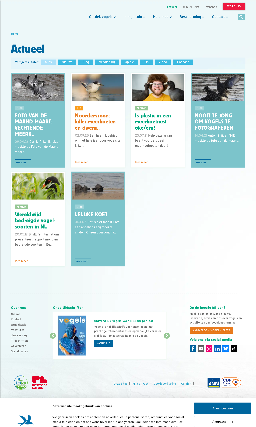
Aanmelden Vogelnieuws (211, 330)
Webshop (211, 7)
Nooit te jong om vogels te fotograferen (214, 122)
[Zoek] (241, 17)
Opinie (129, 62)
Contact (218, 17)
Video (163, 62)
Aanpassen (222, 393)
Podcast (183, 62)
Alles (48, 62)
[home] (29, 12)
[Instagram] (209, 348)
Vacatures (17, 330)
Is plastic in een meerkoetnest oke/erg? (153, 122)
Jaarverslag (19, 335)
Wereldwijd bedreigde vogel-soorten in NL (35, 221)
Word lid (103, 343)
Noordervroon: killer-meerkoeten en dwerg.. (95, 122)
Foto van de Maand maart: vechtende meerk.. (33, 125)
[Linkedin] (217, 348)
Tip (146, 62)
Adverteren (18, 346)
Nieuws (67, 62)
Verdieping (107, 62)
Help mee (161, 17)
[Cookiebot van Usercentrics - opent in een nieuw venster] (25, 419)
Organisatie (18, 324)
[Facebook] (193, 348)
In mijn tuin (133, 17)
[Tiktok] (234, 348)
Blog (85, 62)
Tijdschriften (19, 340)
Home (15, 33)
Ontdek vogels (101, 17)
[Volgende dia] (166, 347)
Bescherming (190, 17)
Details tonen (61, 419)
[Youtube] (201, 348)
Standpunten (19, 351)
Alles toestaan (222, 380)
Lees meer (21, 162)
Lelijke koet (91, 214)
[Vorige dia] (52, 347)
